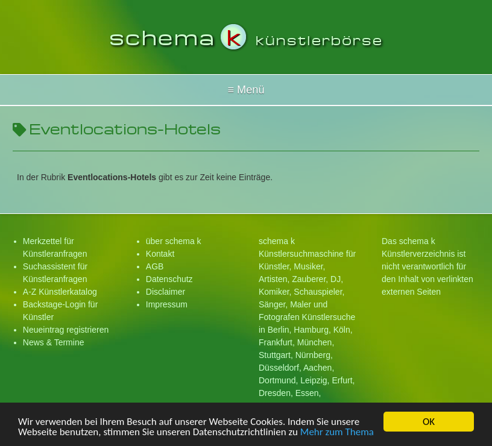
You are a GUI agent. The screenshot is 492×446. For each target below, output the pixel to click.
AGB (155, 266)
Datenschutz (169, 279)
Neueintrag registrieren (66, 329)
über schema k (173, 241)
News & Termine (53, 342)
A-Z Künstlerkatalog (60, 292)
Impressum (167, 304)
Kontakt (160, 254)
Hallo (246, 90)
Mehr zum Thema (337, 433)
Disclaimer (165, 292)
